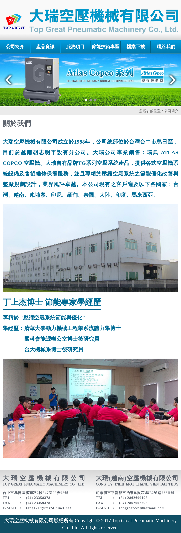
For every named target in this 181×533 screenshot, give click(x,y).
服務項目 (75, 46)
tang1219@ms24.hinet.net (48, 508)
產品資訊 (45, 46)
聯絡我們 (166, 46)
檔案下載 (136, 46)
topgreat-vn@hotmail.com (142, 508)
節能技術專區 (105, 46)
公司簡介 (15, 46)
